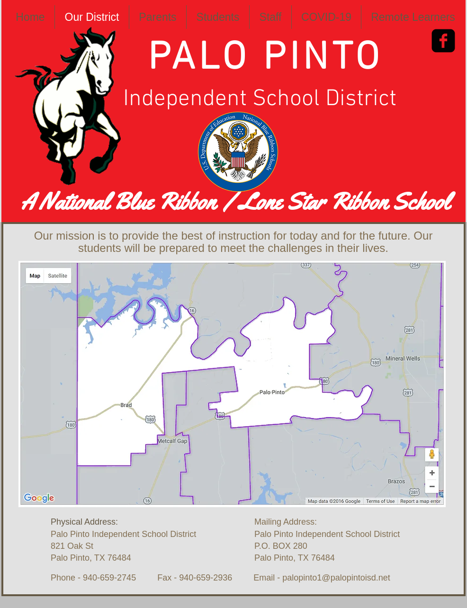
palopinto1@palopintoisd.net (336, 577)
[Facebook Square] (443, 41)
